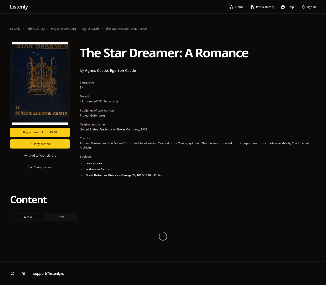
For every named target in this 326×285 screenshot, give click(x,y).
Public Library (35, 29)
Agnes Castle (91, 29)
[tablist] (44, 217)
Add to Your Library (40, 156)
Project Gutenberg (63, 29)
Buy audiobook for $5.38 (40, 132)
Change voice (40, 167)
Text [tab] (62, 217)
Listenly (19, 6)
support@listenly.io (48, 273)
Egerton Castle (123, 70)
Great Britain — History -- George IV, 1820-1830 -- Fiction (124, 175)
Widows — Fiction (98, 169)
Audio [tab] (28, 217)
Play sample (40, 144)
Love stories (94, 163)
